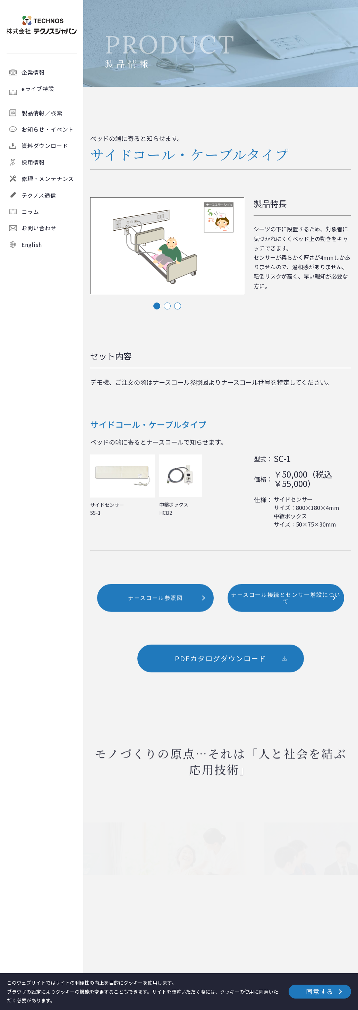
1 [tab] (156, 306)
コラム (30, 211)
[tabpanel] (167, 246)
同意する (319, 991)
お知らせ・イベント (48, 129)
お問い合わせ (39, 228)
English (32, 244)
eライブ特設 (49, 92)
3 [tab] (177, 306)
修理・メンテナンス (48, 178)
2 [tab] (167, 306)
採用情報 (33, 162)
